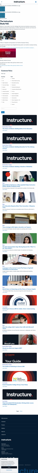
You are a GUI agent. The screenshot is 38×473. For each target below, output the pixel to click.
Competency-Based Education (16, 89)
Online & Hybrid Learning (16, 80)
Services (13, 104)
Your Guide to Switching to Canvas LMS (14, 366)
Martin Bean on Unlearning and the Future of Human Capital (19, 289)
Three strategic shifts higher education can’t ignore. (17, 227)
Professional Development (16, 87)
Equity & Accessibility (15, 95)
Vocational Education (5, 93)
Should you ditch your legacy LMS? (12, 348)
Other (3, 102)
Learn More (5, 130)
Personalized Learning (15, 82)
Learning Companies (5, 91)
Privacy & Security (14, 102)
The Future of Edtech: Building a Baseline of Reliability (17, 166)
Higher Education (5, 82)
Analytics (13, 78)
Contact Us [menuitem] (3, 434)
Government (4, 89)
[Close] (17, 459)
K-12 (3, 80)
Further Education (5, 95)
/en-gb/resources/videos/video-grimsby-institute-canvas (11, 65)
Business (3, 87)
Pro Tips (13, 91)
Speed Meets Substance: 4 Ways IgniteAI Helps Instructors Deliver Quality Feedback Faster (19, 185)
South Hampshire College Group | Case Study (15, 384)
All (2, 78)
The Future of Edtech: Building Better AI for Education (17, 128)
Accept (9, 467)
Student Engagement (15, 93)
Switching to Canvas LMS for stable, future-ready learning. (19, 309)
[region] (9, 465)
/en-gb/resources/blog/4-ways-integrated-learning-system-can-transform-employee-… (17, 47)
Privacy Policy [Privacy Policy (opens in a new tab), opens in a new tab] (9, 465)
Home (6, 439)
